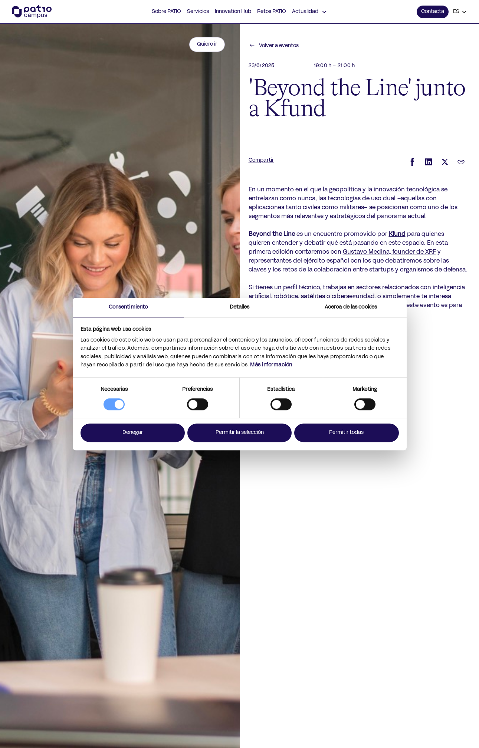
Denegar (132, 432)
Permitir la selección (240, 432)
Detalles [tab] (240, 307)
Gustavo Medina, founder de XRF (389, 252)
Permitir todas (346, 432)
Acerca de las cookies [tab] (351, 307)
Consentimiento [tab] (128, 307)
